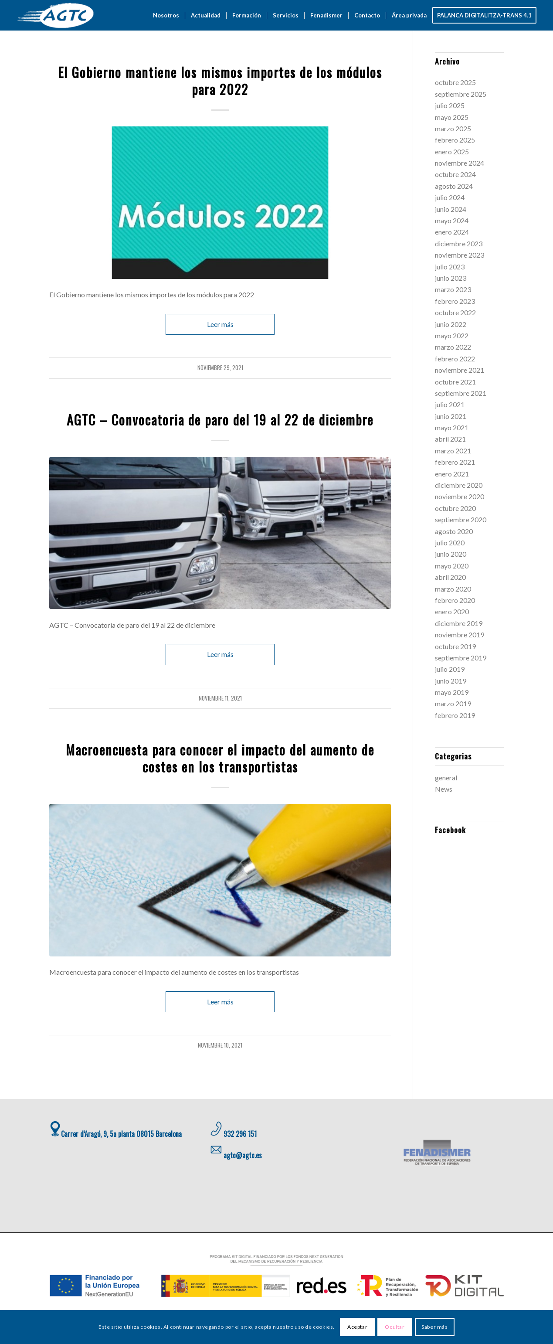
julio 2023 (450, 266)
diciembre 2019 (458, 623)
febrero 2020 (455, 600)
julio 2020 (450, 542)
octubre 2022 (455, 312)
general (220, 57)
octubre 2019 (455, 646)
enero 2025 (452, 151)
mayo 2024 (451, 220)
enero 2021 (452, 474)
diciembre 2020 (458, 485)
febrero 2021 (455, 462)
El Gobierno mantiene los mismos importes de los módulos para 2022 (220, 80)
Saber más (434, 1327)
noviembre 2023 (459, 255)
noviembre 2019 (459, 634)
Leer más (220, 324)
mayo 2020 (451, 565)
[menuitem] (166, 15)
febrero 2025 (455, 140)
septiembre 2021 (460, 393)
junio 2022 (450, 324)
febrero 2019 (455, 715)
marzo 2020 (453, 589)
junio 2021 (450, 416)
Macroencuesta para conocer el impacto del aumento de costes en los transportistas (220, 758)
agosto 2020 (454, 531)
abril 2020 (450, 577)
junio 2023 (450, 278)
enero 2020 (452, 611)
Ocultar (394, 1327)
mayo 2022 (451, 335)
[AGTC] (56, 15)
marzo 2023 (453, 289)
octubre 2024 (455, 174)
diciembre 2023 (458, 243)
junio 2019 (450, 681)
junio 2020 (450, 554)
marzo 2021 (453, 450)
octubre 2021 (455, 382)
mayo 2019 (451, 692)
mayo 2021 (451, 427)
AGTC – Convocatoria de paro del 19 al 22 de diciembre (220, 419)
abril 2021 (450, 439)
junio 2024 (450, 209)
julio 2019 (450, 669)
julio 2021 (450, 404)
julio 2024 (450, 197)
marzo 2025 (453, 128)
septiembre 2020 (460, 519)
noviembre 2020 (459, 496)
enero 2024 (452, 232)
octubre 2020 (455, 508)
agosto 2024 (454, 186)
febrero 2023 (455, 301)
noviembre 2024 (459, 163)
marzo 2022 (453, 347)
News (443, 789)
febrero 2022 (455, 358)
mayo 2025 (451, 117)
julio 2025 (450, 105)
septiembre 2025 (460, 94)
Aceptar (357, 1327)
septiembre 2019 (460, 657)
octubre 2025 (455, 82)
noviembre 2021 (459, 370)
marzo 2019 (453, 703)
